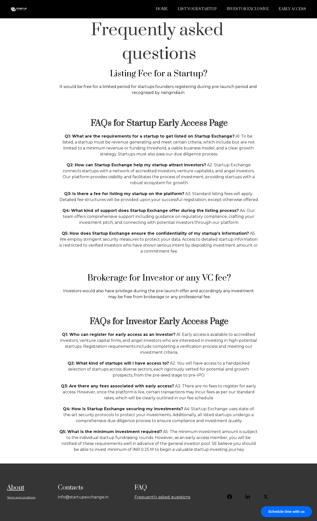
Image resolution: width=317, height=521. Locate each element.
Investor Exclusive (248, 9)
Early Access (292, 9)
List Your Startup (197, 9)
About (15, 488)
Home (162, 9)
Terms (11, 497)
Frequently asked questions (162, 497)
